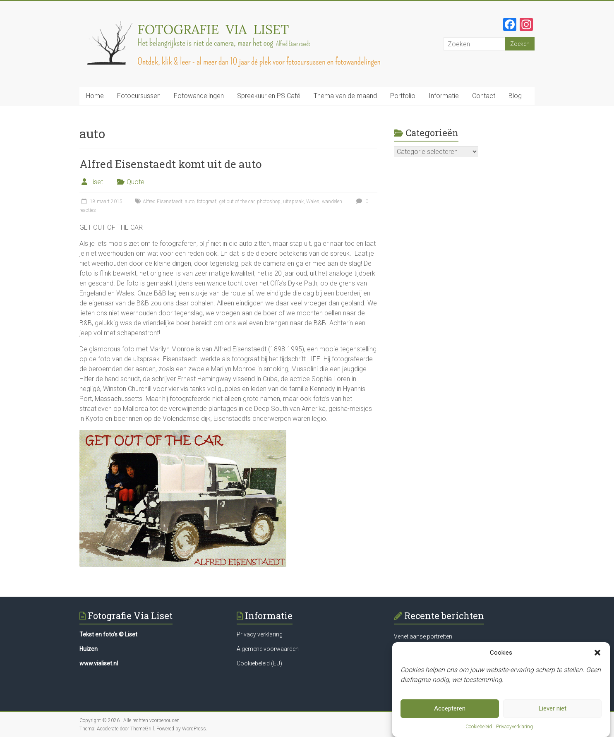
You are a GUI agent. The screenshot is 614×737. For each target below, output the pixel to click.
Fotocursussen (139, 96)
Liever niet (552, 711)
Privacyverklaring (514, 729)
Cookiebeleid (478, 729)
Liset (96, 182)
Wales (312, 201)
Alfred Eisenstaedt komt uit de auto (170, 164)
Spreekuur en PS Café (268, 96)
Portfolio (402, 96)
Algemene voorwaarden (268, 649)
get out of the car (236, 201)
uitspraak (293, 201)
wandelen (332, 201)
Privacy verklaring (260, 634)
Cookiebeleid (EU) (259, 663)
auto (189, 201)
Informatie (444, 96)
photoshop (269, 201)
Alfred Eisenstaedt (162, 201)
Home (95, 96)
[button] (597, 655)
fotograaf (206, 201)
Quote (135, 182)
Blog (515, 96)
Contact (483, 96)
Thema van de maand (345, 96)
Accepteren (449, 711)
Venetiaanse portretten (423, 636)
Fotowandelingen (199, 96)
